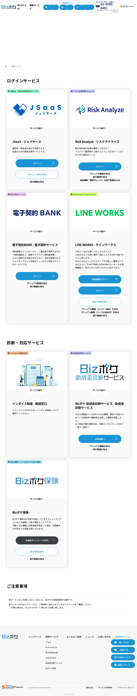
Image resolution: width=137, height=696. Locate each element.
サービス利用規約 (105, 687)
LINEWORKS (50, 657)
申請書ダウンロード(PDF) (37, 540)
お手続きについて (85, 7)
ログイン (37, 163)
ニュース (89, 636)
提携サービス (51, 636)
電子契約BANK (51, 652)
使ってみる (52, 7)
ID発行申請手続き (100, 301)
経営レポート (124, 664)
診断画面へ (100, 439)
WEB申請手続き (37, 551)
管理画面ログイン (100, 279)
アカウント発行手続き (37, 174)
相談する (67, 7)
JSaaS (48, 642)
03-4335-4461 (106, 6)
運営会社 (89, 687)
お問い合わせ (104, 636)
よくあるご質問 (73, 636)
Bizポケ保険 (50, 668)
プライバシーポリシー (126, 687)
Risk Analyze (51, 647)
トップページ (35, 636)
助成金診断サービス (53, 663)
